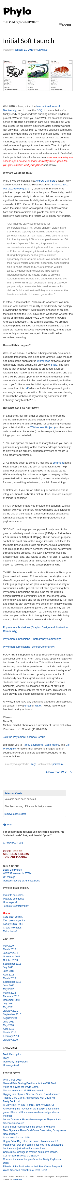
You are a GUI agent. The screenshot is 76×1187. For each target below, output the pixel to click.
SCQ (39, 110)
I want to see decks (13, 898)
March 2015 (9, 949)
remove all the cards (15, 814)
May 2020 (8, 945)
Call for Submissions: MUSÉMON (21, 1155)
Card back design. (13, 916)
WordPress (43, 360)
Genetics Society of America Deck (21, 880)
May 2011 (8, 1007)
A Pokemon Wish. (59, 772)
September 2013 (12, 963)
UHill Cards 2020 (12, 1079)
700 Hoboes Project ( (42, 427)
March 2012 (9, 992)
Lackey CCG (10, 924)
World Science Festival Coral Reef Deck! (25, 1170)
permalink (57, 764)
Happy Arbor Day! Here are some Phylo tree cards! (30, 1141)
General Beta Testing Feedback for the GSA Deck (30, 1083)
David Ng (42, 49)
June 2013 (8, 971)
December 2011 (11, 1000)
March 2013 (9, 978)
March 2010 (9, 1032)
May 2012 (8, 989)
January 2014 (10, 953)
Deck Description (12, 1054)
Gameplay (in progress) (15, 1061)
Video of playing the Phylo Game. (21, 1087)
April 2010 (8, 1029)
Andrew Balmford (45, 180)
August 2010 (10, 1018)
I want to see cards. (13, 895)
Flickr (54, 364)
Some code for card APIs (16, 1137)
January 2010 (10, 1039)
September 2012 (12, 981)
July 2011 (8, 1003)
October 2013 (10, 960)
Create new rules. (12, 927)
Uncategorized (11, 1065)
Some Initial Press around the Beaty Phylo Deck (29, 1126)
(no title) (7, 1115)
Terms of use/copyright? (16, 906)
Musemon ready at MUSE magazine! (23, 1090)
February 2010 (11, 1036)
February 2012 (11, 996)
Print (7, 824)
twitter (37, 705)
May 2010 (8, 1025)
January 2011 (10, 1010)
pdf (27, 388)
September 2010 (12, 1014)
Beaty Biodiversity (12, 869)
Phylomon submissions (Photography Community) (32, 638)
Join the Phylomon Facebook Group (24, 736)
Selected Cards (13, 793)
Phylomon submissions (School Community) (29, 646)
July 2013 (8, 967)
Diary (32, 764)
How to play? (10, 902)
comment (58, 462)
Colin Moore (52, 744)
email (28, 705)
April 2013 (8, 974)
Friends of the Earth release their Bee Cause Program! (32, 1166)
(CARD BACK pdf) (13, 842)
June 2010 (8, 1021)
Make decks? (10, 931)
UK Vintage (9, 877)
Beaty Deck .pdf (11, 1101)
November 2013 (11, 956)
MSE (21, 924)
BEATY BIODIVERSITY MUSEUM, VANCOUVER (30, 1105)
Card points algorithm (14, 920)
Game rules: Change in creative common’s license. (30, 1152)
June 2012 (8, 985)
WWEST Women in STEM (17, 873)
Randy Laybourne (33, 744)
